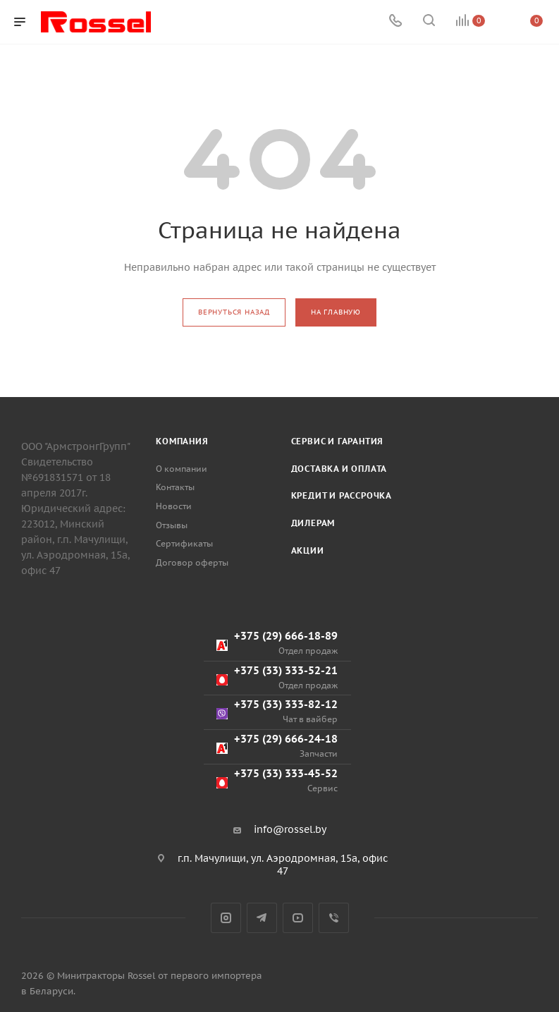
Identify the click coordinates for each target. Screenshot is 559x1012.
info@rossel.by (290, 829)
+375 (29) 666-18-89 (277, 643)
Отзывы (172, 525)
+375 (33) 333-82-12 (277, 711)
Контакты (175, 487)
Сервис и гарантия (337, 441)
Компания (182, 441)
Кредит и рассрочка (341, 495)
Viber (334, 918)
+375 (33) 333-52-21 (277, 677)
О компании (181, 468)
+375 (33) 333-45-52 (277, 780)
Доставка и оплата (339, 468)
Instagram (226, 918)
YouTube (298, 918)
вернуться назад (234, 312)
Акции (307, 550)
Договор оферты (192, 562)
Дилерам (313, 523)
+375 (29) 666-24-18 (277, 746)
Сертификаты (184, 543)
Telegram (262, 918)
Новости (174, 506)
